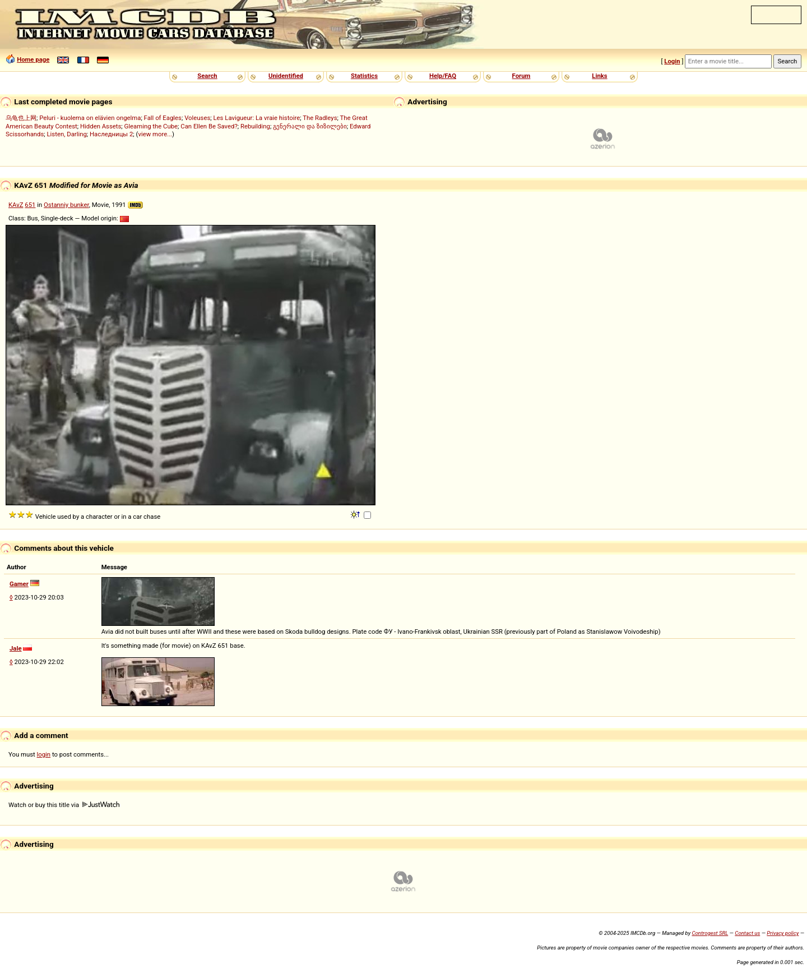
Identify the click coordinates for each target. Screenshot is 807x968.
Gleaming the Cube (151, 126)
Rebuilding (255, 126)
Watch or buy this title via (63, 805)
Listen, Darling (67, 134)
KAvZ (16, 205)
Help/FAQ (442, 76)
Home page (33, 59)
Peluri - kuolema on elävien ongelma (90, 118)
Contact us (747, 933)
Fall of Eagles (163, 118)
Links (599, 76)
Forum (521, 76)
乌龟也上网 (21, 118)
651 (30, 205)
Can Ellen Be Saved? (208, 126)
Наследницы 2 (111, 134)
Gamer (19, 584)
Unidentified (285, 76)
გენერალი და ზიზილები (310, 126)
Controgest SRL (710, 933)
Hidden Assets (100, 126)
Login (672, 61)
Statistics (364, 76)
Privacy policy (783, 933)
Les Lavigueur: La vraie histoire (257, 118)
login (44, 754)
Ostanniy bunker (66, 205)
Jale (16, 648)
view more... (155, 134)
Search (207, 76)
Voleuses (197, 118)
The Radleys (320, 118)
